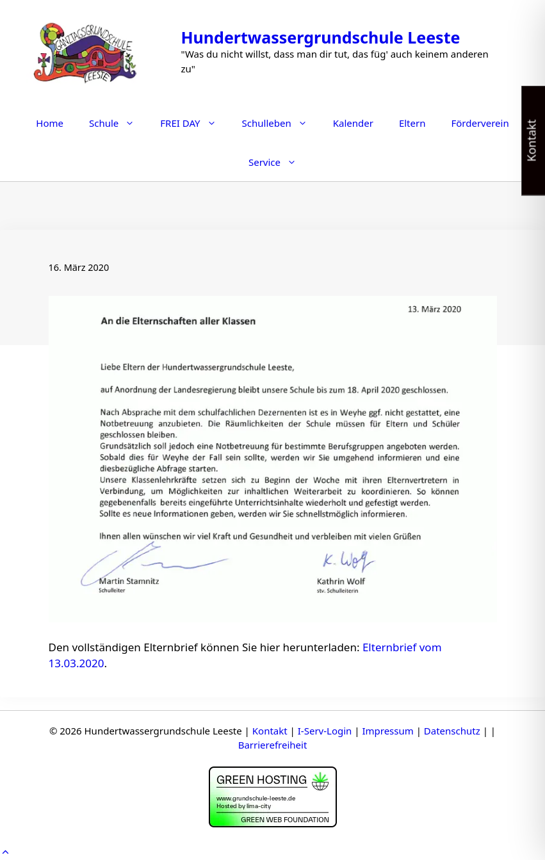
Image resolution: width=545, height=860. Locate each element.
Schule (118, 123)
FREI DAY (194, 123)
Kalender (353, 123)
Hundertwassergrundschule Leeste (320, 37)
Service (278, 162)
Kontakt (270, 730)
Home (49, 123)
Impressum (387, 730)
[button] (5, 852)
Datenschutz (452, 730)
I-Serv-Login (325, 730)
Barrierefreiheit (272, 744)
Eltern (412, 123)
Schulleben (281, 123)
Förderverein (479, 123)
